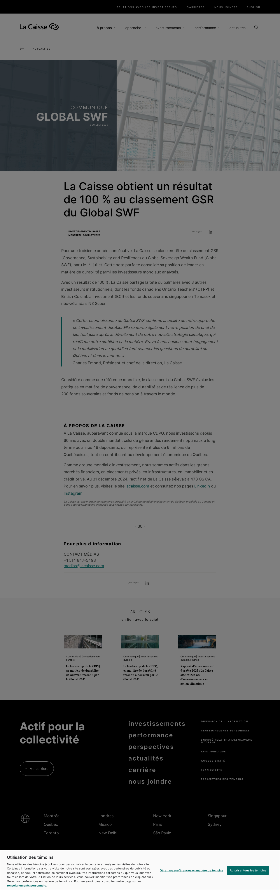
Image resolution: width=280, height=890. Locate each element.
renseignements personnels (26, 885)
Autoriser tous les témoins (248, 870)
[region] (140, 870)
